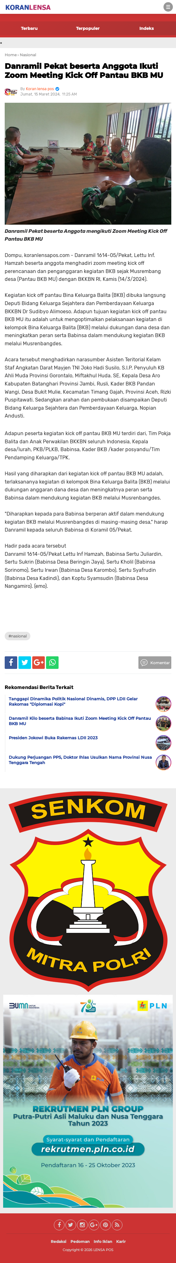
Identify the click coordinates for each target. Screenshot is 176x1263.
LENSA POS (103, 1250)
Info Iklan (103, 1241)
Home (11, 54)
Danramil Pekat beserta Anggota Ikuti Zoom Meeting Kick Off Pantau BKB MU (84, 71)
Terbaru (29, 28)
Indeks (146, 28)
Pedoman (80, 1241)
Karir (121, 1241)
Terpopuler (88, 28)
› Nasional (27, 54)
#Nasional (17, 636)
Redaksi (58, 1241)
